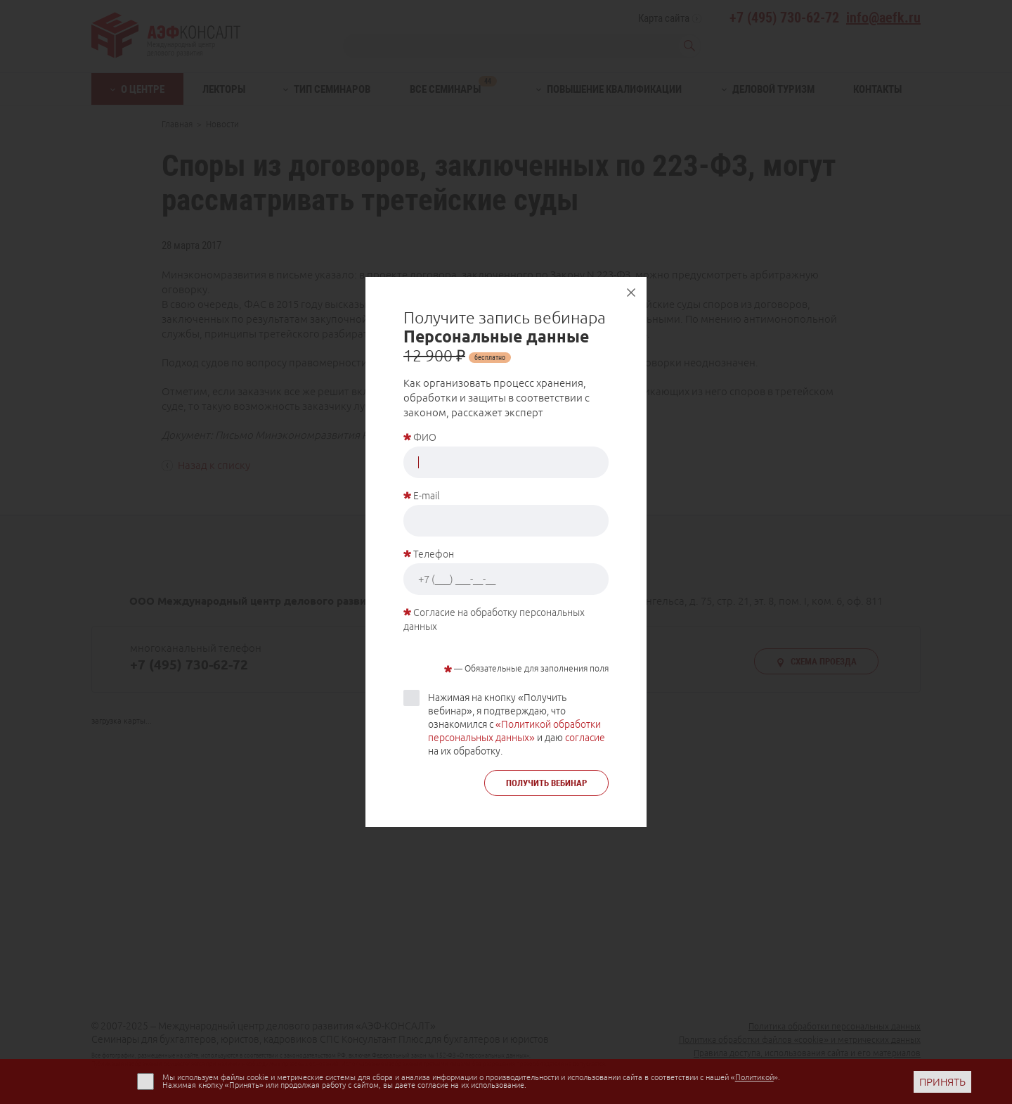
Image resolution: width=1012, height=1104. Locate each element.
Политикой (754, 1077)
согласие (585, 737)
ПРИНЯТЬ (942, 1082)
